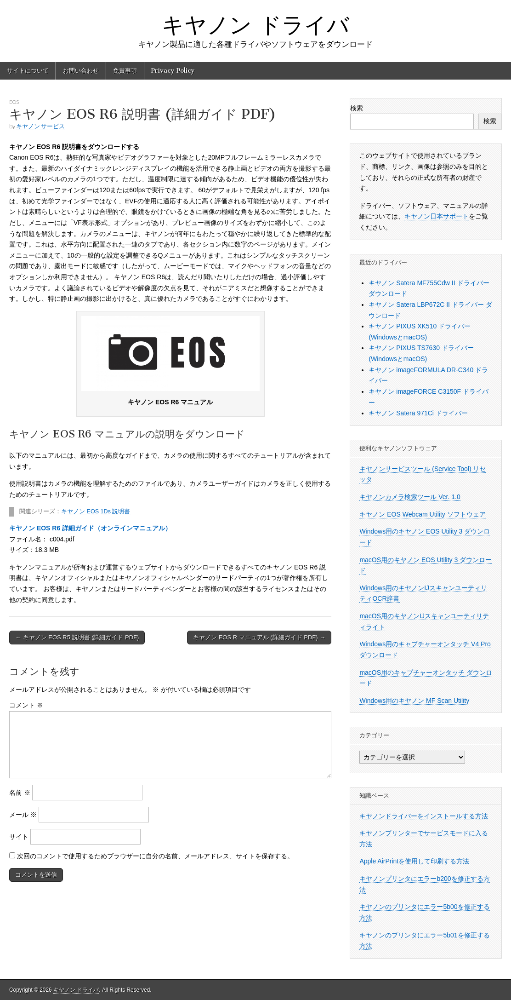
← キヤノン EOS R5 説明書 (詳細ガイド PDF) (77, 637)
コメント (26, 705)
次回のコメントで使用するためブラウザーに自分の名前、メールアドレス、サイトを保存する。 (155, 856)
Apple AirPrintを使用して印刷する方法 (414, 861)
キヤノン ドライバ (255, 25)
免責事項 (125, 71)
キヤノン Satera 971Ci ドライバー (418, 413)
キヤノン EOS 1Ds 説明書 (96, 511)
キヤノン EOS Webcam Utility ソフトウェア (422, 514)
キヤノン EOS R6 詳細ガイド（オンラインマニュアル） (90, 528)
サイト (18, 836)
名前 (19, 792)
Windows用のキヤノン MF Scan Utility (414, 700)
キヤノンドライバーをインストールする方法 (423, 816)
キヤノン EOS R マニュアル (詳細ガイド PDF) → (259, 637)
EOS (14, 102)
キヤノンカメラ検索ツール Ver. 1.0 (409, 496)
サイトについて (28, 71)
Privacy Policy (173, 71)
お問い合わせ (81, 71)
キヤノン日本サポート (436, 216)
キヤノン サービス (40, 126)
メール (23, 814)
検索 (356, 108)
